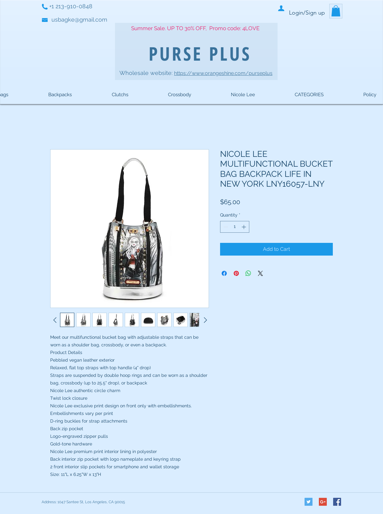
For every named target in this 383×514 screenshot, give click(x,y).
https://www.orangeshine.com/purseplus (223, 73)
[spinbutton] (234, 226)
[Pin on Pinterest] (236, 273)
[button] (335, 11)
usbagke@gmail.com (79, 19)
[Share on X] (260, 273)
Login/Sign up (307, 12)
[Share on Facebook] (224, 273)
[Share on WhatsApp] (248, 273)
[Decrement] (225, 226)
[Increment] (244, 226)
